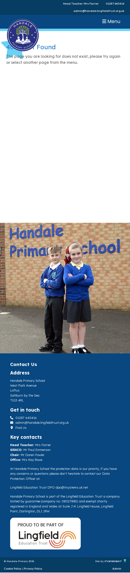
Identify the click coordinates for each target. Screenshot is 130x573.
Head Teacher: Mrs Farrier (81, 3)
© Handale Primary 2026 (19, 561)
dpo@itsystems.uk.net (72, 487)
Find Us (18, 428)
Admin (116, 568)
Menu (111, 21)
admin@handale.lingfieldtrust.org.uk (98, 11)
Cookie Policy (13, 568)
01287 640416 (115, 3)
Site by (99, 561)
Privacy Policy (33, 568)
